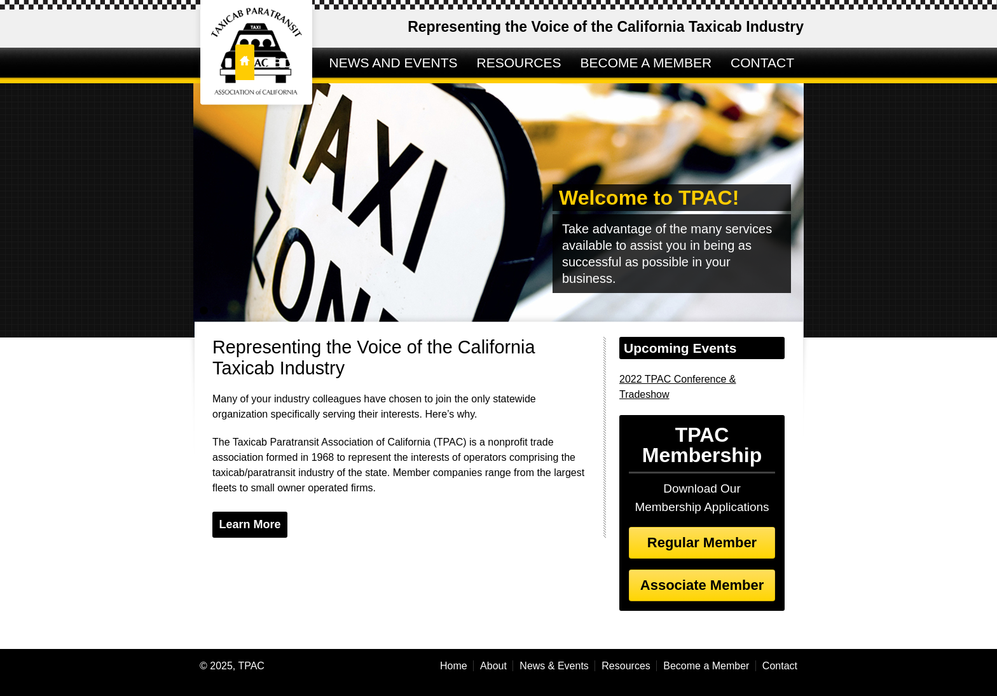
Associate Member (702, 585)
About (493, 665)
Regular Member (702, 542)
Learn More (249, 524)
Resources (626, 665)
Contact (779, 665)
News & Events (553, 665)
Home (453, 665)
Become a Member (706, 665)
